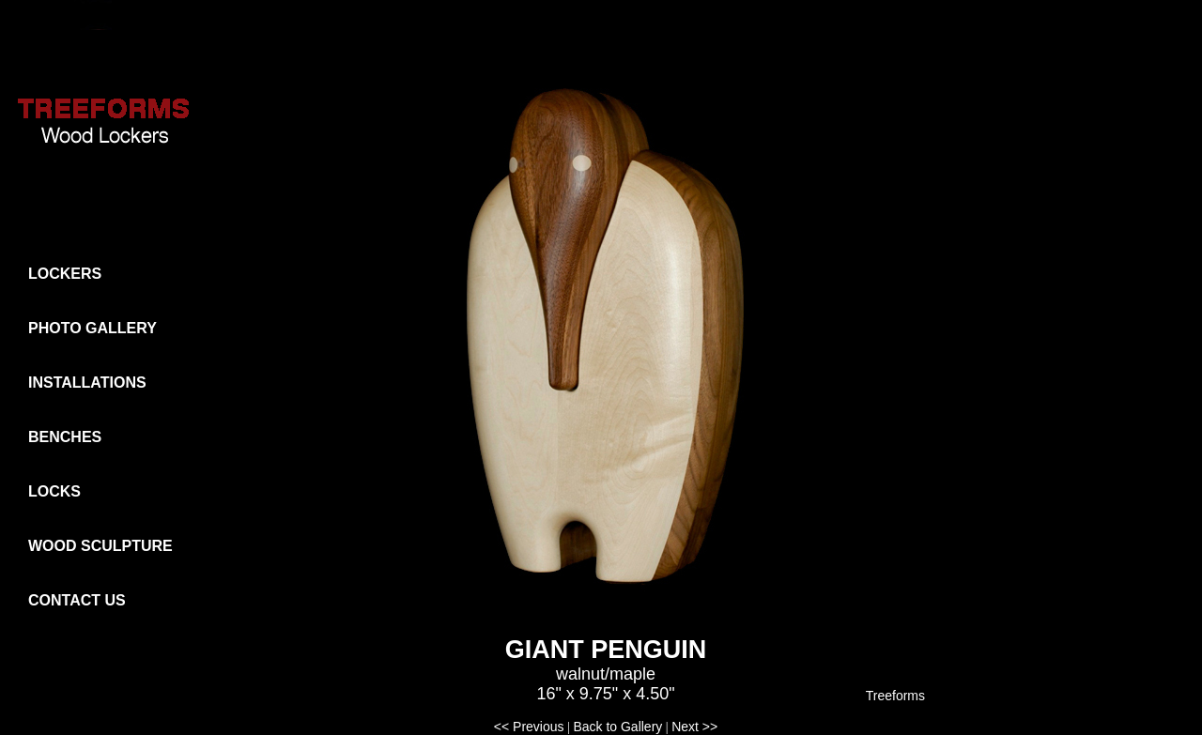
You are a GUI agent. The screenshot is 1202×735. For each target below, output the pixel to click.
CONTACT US (77, 600)
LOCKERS (64, 274)
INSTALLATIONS (87, 382)
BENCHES (64, 437)
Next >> (694, 726)
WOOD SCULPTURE (100, 546)
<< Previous (529, 726)
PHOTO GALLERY (92, 328)
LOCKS (54, 491)
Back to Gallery (617, 726)
